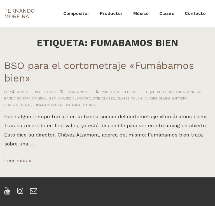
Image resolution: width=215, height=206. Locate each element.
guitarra (72, 105)
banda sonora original (25, 98)
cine (96, 98)
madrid (89, 105)
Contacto (195, 13)
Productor (111, 13)
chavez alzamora (74, 98)
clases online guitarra (166, 98)
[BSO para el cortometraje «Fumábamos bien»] (76, 92)
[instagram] (21, 193)
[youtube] (8, 193)
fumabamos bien (47, 105)
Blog (131, 92)
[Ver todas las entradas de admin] (20, 92)
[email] (34, 193)
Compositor (76, 13)
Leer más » (17, 160)
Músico (141, 13)
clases (108, 98)
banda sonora (186, 92)
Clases (166, 13)
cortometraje (17, 105)
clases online (129, 98)
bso (52, 98)
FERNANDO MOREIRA (19, 13)
